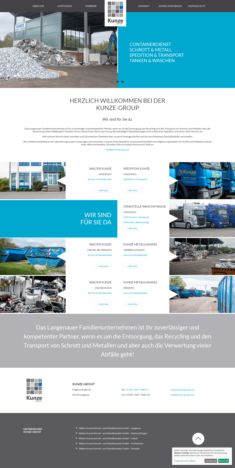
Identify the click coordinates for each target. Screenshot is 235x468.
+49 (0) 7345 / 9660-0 (136, 389)
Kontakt (144, 5)
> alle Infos (100, 190)
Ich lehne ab (210, 460)
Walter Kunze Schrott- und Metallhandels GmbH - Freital (105, 438)
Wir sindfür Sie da (93, 218)
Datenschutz (196, 5)
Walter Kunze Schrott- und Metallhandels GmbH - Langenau (107, 427)
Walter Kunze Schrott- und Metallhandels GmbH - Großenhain (108, 443)
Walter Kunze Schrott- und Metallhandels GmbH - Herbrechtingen (110, 433)
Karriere (91, 5)
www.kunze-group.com (182, 389)
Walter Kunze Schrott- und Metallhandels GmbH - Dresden (106, 448)
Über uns (38, 5)
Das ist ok (223, 460)
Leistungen (64, 5)
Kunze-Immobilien (170, 5)
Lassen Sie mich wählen (185, 460)
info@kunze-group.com (117, 149)
